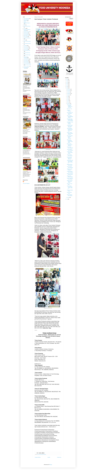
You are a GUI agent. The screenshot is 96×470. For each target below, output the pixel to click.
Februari (68, 103)
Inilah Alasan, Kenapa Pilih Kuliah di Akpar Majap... (70, 141)
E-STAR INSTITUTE (27, 26)
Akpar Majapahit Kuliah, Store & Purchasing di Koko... (70, 129)
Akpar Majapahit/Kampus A (27, 22)
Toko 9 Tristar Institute (27, 41)
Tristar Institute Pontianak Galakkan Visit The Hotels (69, 106)
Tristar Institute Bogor (27, 54)
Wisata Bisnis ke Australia (26, 68)
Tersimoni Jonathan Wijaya (70, 190)
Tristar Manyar (26, 60)
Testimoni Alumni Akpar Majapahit (70, 172)
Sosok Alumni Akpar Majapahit (70, 147)
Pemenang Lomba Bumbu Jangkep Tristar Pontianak (70, 119)
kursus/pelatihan (26, 34)
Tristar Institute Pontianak (42, 454)
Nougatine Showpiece (69, 111)
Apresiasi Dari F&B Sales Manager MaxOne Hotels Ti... (70, 161)
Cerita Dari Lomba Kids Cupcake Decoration (70, 126)
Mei (68, 99)
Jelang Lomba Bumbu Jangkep (70, 176)
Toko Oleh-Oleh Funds (27, 43)
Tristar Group (26, 49)
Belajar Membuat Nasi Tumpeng (69, 195)
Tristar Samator (26, 61)
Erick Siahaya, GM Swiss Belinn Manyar (70, 113)
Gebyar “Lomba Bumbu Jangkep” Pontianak (70, 133)
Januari (68, 197)
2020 (67, 86)
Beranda (49, 457)
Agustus (68, 94)
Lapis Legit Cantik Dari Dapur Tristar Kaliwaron (69, 137)
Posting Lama (59, 457)
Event (38, 454)
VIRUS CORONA (26, 66)
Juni (68, 97)
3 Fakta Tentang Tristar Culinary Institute (70, 152)
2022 (67, 83)
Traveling (25, 45)
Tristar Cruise (26, 46)
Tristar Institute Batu (27, 52)
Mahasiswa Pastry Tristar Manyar (69, 165)
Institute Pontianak (26, 31)
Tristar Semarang (26, 62)
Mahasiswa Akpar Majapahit (69, 169)
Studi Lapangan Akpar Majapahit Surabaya (70, 116)
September (68, 93)
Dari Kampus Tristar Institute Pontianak (70, 123)
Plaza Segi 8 (25, 36)
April (68, 100)
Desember (68, 89)
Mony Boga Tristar (26, 35)
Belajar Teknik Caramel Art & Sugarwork (69, 144)
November (68, 90)
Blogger (51, 464)
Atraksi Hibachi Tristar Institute (69, 155)
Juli (67, 96)
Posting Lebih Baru (38, 457)
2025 (67, 79)
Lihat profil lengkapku (26, 183)
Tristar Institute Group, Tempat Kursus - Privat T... (69, 187)
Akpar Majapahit (26, 18)
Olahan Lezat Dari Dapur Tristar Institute (69, 181)
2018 (67, 199)
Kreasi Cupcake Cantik (69, 193)
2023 (67, 82)
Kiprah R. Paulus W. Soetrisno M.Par (70, 174)
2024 (67, 80)
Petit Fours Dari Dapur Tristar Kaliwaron (69, 158)
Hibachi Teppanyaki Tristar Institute (70, 178)
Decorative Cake (69, 108)
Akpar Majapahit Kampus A (26, 20)
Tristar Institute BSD (27, 50)
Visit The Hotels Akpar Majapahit (70, 150)
